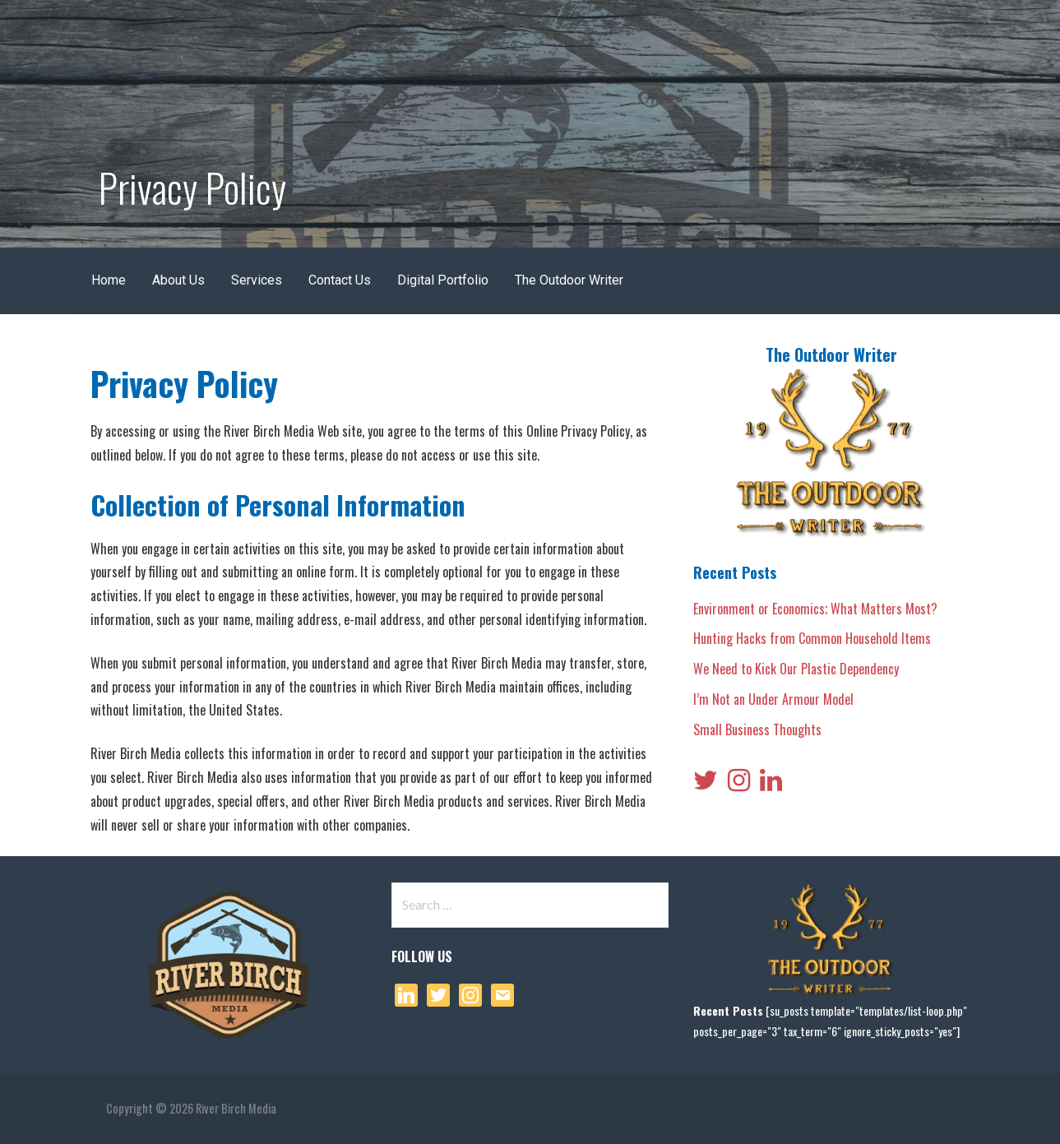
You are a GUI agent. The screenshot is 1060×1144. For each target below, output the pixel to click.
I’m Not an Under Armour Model (773, 699)
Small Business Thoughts (757, 729)
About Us (178, 280)
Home (108, 280)
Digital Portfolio (442, 280)
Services (256, 280)
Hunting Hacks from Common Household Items (812, 638)
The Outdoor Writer (569, 280)
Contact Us (339, 280)
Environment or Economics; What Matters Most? (815, 608)
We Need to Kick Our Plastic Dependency (796, 669)
